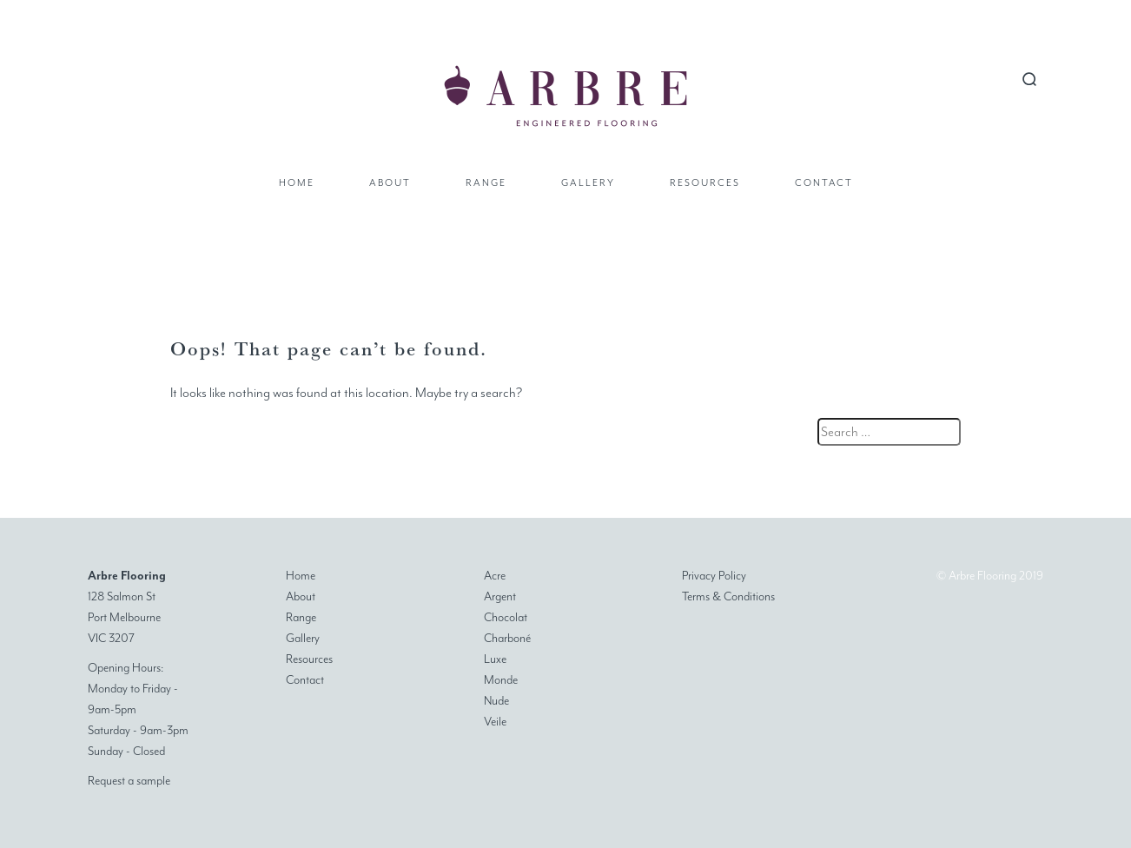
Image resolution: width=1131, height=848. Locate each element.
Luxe (495, 659)
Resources (705, 182)
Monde (501, 679)
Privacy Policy (714, 575)
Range (486, 182)
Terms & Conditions (728, 596)
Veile (495, 721)
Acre (495, 575)
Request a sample (129, 780)
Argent (500, 596)
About (390, 182)
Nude (496, 700)
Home (296, 182)
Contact (824, 182)
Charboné (507, 638)
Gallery (588, 182)
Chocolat (505, 617)
